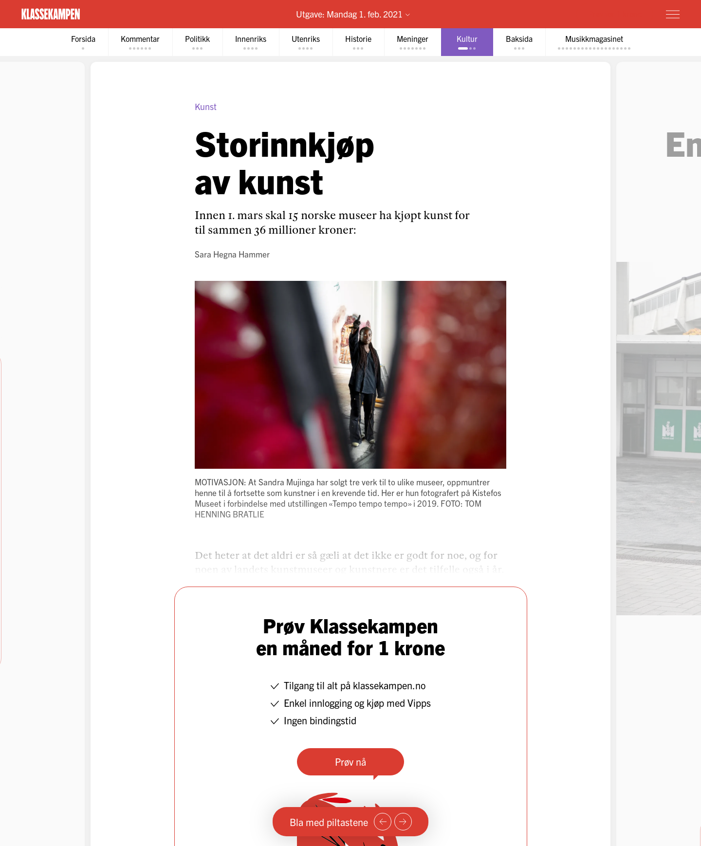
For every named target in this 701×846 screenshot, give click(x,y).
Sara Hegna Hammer (232, 254)
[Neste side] (403, 821)
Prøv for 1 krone (615, 13)
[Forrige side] (382, 821)
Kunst (206, 106)
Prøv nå (350, 761)
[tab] (83, 42)
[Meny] (673, 14)
